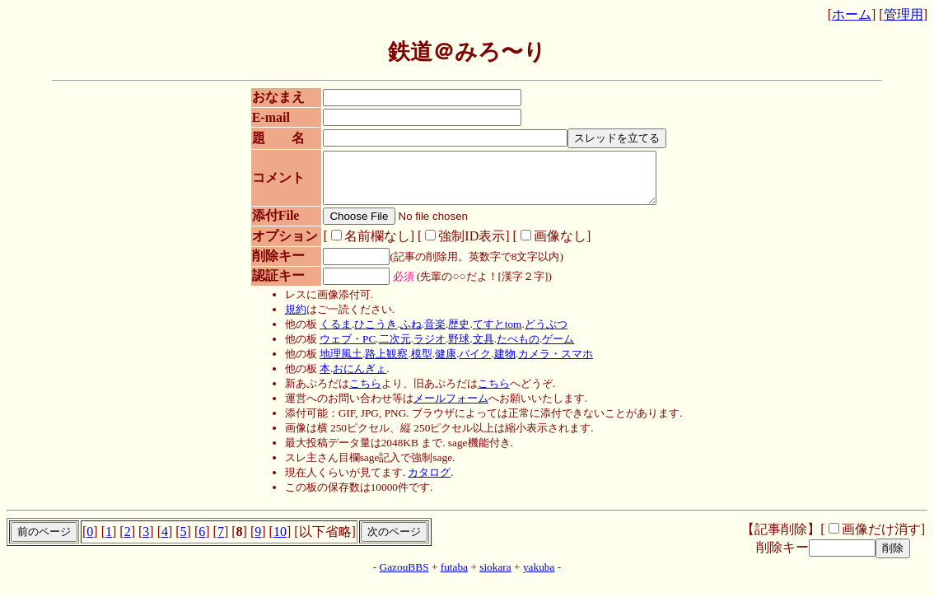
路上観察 (381, 363)
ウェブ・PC (342, 349)
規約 (290, 319)
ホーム (851, 14)
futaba (454, 577)
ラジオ (424, 349)
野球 (454, 349)
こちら (359, 393)
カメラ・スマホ (549, 363)
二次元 (389, 349)
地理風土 (335, 363)
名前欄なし (361, 246)
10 (280, 541)
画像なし (545, 246)
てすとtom (491, 334)
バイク (470, 363)
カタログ (424, 482)
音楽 (429, 334)
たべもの (512, 349)
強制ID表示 (457, 246)
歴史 (454, 334)
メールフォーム (445, 408)
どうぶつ (540, 334)
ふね (405, 334)
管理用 (903, 14)
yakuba (539, 577)
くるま (330, 334)
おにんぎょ (354, 378)
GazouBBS (404, 577)
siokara (495, 577)
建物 (499, 363)
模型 (416, 363)
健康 (440, 363)
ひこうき (370, 334)
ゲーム (553, 349)
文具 (477, 349)
